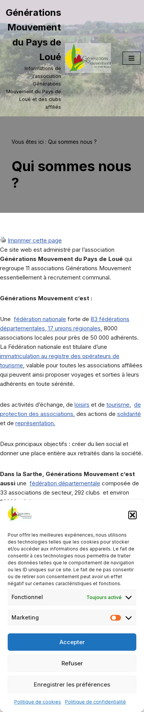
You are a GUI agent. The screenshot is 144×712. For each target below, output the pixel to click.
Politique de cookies (37, 702)
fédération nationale (40, 319)
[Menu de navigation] (131, 58)
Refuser (72, 663)
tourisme (117, 404)
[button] (132, 515)
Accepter (72, 642)
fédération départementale (65, 483)
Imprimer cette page (35, 240)
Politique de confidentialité (95, 702)
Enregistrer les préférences (72, 684)
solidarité (129, 413)
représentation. (35, 423)
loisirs (81, 404)
